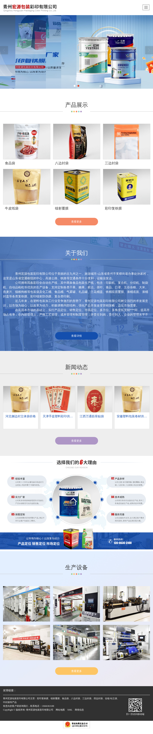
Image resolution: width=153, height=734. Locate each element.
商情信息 (79, 709)
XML (69, 709)
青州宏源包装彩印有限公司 (39, 709)
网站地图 (60, 709)
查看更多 (76, 221)
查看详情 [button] (76, 335)
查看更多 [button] (76, 440)
